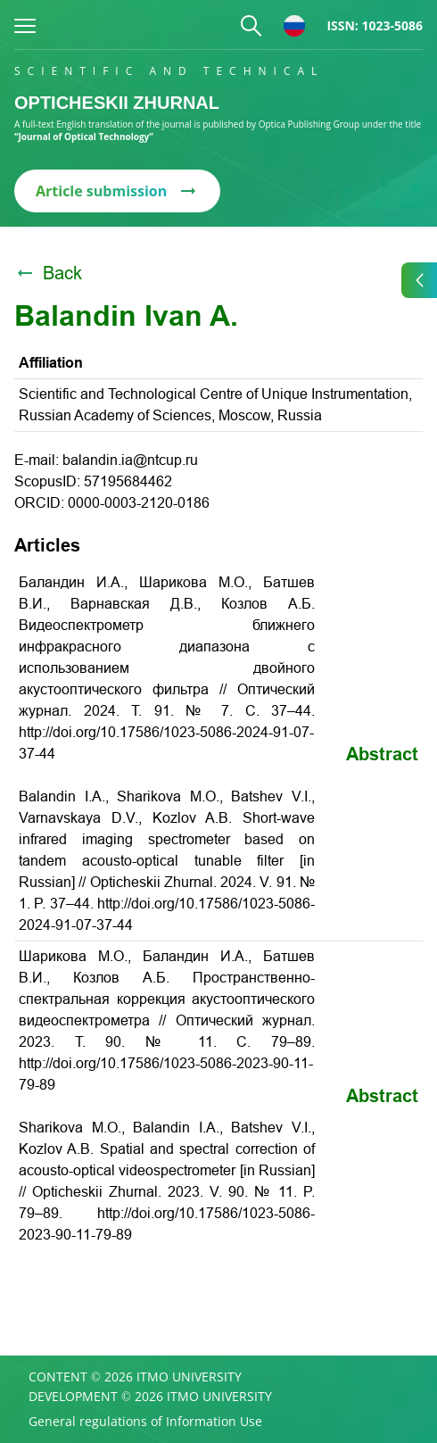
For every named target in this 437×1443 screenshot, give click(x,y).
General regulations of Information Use (145, 1421)
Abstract (382, 754)
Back (48, 273)
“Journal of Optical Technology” (83, 136)
